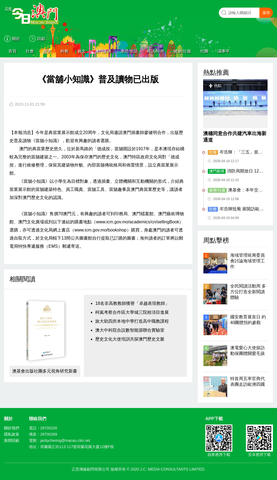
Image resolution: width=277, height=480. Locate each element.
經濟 (47, 51)
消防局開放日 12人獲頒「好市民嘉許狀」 (235, 171)
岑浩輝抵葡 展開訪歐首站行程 (236, 209)
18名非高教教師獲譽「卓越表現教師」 (132, 303)
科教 (64, 51)
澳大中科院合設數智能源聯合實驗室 (129, 330)
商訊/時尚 (155, 51)
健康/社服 (182, 51)
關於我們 (11, 428)
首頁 (12, 51)
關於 (16, 38)
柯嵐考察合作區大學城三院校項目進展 (132, 312)
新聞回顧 (11, 440)
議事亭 (223, 51)
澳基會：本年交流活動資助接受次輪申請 (235, 190)
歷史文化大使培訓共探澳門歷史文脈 (129, 339)
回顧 (41, 38)
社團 (204, 51)
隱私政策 (11, 434)
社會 (30, 51)
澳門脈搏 (103, 51)
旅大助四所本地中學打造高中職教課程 (132, 321)
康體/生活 (129, 51)
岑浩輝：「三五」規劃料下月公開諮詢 (235, 152)
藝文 (82, 51)
